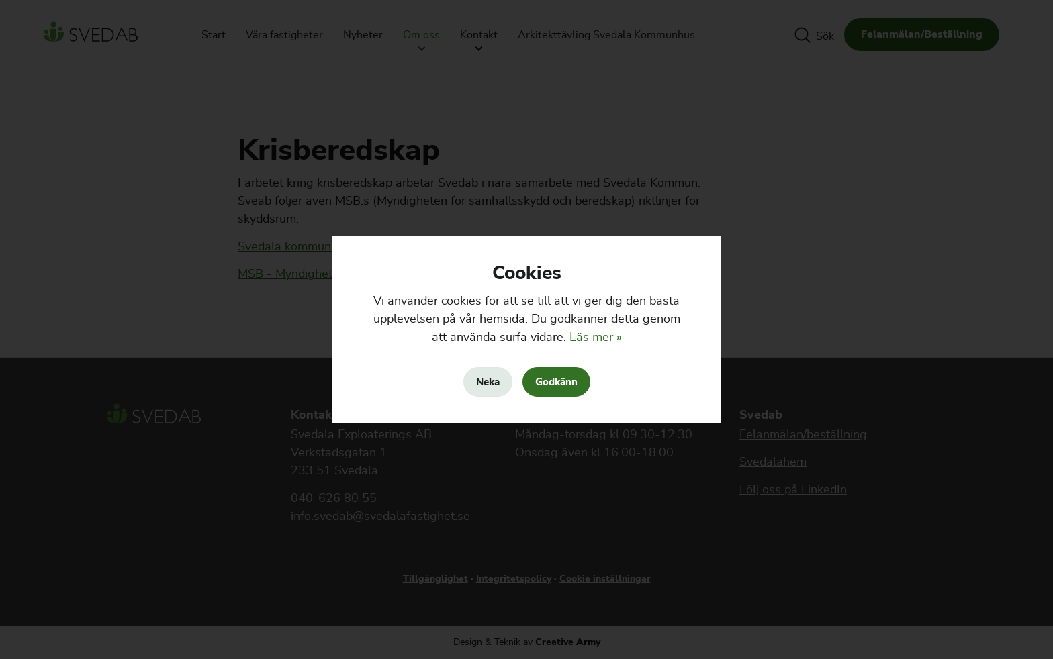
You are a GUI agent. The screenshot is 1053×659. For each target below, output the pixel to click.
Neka (488, 382)
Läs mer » (595, 338)
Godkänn (556, 382)
